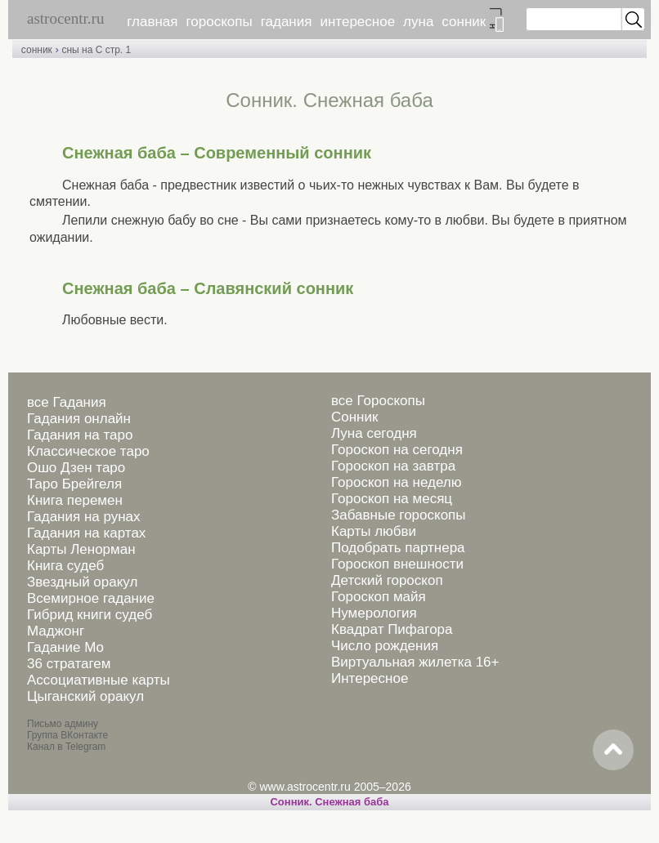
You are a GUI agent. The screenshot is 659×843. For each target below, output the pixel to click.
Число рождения (384, 645)
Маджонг (55, 631)
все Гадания (66, 402)
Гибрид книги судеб (89, 614)
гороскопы (219, 21)
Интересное (369, 678)
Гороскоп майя (378, 596)
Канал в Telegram (66, 746)
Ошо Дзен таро (76, 467)
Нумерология (374, 613)
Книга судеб (65, 565)
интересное (357, 21)
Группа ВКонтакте (67, 735)
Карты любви (373, 531)
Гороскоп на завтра (393, 466)
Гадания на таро (79, 435)
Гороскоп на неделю (396, 482)
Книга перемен (75, 500)
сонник (464, 21)
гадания (286, 21)
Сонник (354, 417)
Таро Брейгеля (74, 484)
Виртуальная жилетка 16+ (415, 662)
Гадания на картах (86, 533)
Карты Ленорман (81, 549)
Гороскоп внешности (397, 564)
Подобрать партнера (398, 547)
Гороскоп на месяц (391, 498)
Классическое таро (88, 451)
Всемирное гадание (91, 598)
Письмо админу (62, 723)
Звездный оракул (82, 582)
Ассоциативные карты (98, 680)
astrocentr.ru (65, 18)
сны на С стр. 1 (96, 50)
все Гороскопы (378, 400)
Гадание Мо (65, 647)
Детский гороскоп (387, 580)
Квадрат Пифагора (392, 629)
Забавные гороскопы (398, 515)
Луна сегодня (374, 433)
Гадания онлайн (79, 418)
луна (418, 21)
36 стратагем (68, 663)
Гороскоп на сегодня (397, 449)
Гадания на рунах (84, 516)
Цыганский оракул (85, 696)
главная (152, 21)
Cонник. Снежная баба (329, 802)
